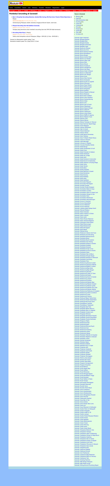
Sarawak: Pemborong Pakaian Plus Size (86, 287)
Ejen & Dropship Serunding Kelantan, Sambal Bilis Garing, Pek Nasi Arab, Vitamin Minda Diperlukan (42, 17)
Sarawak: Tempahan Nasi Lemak (84, 446)
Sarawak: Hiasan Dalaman (82, 131)
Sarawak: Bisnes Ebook (81, 64)
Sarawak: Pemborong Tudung (83, 296)
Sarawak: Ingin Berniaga (82, 141)
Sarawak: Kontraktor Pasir (82, 196)
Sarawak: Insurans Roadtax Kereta (84, 145)
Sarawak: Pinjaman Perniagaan (83, 356)
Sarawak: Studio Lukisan (82, 414)
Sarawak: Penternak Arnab (82, 322)
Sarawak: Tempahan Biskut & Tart (84, 430)
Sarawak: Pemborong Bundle (83, 271)
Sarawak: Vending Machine (82, 460)
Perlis (19, 10)
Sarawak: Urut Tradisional (82, 453)
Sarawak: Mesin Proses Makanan (84, 219)
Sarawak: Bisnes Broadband (83, 53)
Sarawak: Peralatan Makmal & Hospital (86, 335)
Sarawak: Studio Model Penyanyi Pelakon (86, 416)
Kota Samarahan (80, 20)
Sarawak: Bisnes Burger (81, 55)
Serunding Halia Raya (19, 32)
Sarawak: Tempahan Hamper (83, 432)
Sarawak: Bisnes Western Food (83, 117)
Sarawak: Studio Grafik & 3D (83, 412)
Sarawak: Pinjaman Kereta (82, 352)
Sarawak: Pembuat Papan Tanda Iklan (85, 298)
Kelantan (81, 10)
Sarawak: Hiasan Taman (81, 132)
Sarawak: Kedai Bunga (81, 146)
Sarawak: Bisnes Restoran (82, 94)
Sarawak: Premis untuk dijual (83, 358)
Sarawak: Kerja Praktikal (81, 176)
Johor (60, 10)
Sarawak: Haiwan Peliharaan (83, 127)
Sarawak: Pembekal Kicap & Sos (84, 249)
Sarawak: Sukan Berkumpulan (83, 421)
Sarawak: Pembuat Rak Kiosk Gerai (85, 301)
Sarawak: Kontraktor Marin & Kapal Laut (86, 192)
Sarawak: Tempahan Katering (83, 437)
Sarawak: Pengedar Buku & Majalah (85, 310)
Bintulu (78, 16)
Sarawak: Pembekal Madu (82, 252)
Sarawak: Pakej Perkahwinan (83, 226)
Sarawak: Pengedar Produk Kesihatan (85, 319)
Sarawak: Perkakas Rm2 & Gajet (84, 345)
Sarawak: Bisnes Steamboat (82, 106)
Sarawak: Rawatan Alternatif (83, 384)
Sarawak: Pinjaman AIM (81, 347)
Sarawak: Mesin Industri (81, 215)
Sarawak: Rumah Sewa (81, 386)
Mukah (78, 29)
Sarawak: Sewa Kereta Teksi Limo (84, 403)
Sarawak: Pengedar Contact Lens (84, 312)
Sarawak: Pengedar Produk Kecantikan (86, 317)
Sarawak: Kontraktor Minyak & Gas (85, 194)
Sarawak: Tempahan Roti (82, 447)
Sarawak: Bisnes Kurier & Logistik (84, 81)
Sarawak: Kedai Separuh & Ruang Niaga (86, 162)
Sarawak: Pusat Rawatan (82, 377)
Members (48, 7)
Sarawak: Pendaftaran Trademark (84, 305)
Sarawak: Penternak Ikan (82, 328)
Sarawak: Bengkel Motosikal (83, 44)
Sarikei (78, 30)
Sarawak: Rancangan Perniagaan (84, 382)
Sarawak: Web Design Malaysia (83, 461)
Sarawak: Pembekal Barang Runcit (84, 236)
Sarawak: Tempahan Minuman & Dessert (86, 444)
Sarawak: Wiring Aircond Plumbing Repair (86, 465)
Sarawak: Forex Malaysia (82, 125)
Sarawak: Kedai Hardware (82, 153)
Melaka (54, 10)
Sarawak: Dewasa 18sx (81, 118)
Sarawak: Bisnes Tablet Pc (82, 110)
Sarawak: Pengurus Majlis (82, 321)
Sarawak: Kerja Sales (80, 178)
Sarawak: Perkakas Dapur (82, 342)
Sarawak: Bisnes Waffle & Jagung (84, 115)
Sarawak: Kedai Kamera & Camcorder (85, 159)
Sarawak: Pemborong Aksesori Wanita (85, 264)
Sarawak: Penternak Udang (82, 333)
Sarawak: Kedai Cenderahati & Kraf (85, 148)
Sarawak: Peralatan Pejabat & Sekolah (86, 337)
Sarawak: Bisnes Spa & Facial (83, 104)
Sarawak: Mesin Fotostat (82, 212)
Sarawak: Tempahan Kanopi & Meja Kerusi (87, 435)
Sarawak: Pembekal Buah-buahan (84, 240)
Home (11, 7)
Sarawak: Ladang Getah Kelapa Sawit (85, 208)
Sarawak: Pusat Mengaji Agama (83, 373)
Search (24, 7)
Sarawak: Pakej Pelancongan (83, 224)
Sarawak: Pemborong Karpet (83, 275)
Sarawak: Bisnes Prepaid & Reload (84, 92)
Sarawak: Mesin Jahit (81, 217)
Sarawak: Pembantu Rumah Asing (84, 234)
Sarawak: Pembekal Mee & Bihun (84, 254)
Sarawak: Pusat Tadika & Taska (83, 379)
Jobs (29, 7)
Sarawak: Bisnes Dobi (81, 62)
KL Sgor (12, 10)
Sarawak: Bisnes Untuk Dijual (83, 113)
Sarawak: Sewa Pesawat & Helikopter (85, 407)
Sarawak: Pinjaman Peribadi (83, 354)
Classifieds (17, 7)
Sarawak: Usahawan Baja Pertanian (85, 454)
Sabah (95, 10)
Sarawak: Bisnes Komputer (82, 80)
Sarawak (88, 10)
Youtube (41, 7)
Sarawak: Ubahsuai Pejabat (82, 449)
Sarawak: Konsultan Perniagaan (84, 183)
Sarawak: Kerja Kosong (81, 175)
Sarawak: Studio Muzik (81, 417)
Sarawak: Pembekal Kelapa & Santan (85, 243)
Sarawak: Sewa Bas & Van (82, 400)
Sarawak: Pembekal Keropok (83, 247)
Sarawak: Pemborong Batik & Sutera (85, 266)
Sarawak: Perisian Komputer (83, 340)
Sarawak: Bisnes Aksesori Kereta (84, 51)
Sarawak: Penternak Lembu (82, 331)
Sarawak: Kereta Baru (81, 168)
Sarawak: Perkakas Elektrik (82, 344)
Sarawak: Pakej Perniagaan (82, 227)
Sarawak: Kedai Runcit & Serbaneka (85, 161)
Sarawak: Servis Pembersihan (83, 393)
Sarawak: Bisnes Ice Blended (83, 73)
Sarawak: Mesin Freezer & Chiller (84, 213)
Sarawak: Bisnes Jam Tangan (83, 74)
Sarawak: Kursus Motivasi (82, 206)
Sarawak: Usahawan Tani (82, 458)
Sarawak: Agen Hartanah (82, 37)
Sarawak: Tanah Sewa (81, 426)
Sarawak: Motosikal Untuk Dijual (84, 222)
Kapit (77, 18)
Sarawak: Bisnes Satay (81, 101)
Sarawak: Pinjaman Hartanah (83, 349)
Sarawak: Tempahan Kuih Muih (83, 442)
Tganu (74, 10)
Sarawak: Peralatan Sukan (82, 338)
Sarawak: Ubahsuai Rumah (82, 451)
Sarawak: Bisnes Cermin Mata (83, 57)
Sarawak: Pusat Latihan (81, 370)
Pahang (67, 10)
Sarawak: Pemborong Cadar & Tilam (85, 273)
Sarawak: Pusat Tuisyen (81, 381)
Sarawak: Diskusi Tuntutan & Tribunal (85, 122)
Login (62, 7)
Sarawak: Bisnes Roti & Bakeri (83, 95)
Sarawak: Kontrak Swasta (82, 185)
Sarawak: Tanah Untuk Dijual (83, 428)
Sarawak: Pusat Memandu (82, 372)
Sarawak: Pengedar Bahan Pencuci (84, 308)
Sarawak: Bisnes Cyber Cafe (82, 60)
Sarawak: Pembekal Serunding (83, 259)
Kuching (78, 22)
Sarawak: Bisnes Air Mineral (82, 48)
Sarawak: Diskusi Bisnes (81, 120)
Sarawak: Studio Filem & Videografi (85, 409)
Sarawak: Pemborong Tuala (82, 294)
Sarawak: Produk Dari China (82, 359)
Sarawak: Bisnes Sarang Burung (84, 99)
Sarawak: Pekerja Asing (81, 231)
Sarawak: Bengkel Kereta (82, 43)
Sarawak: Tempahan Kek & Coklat (84, 439)
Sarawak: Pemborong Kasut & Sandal (85, 277)
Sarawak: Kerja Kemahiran (82, 173)
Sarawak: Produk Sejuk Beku (83, 361)
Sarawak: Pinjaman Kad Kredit (83, 351)
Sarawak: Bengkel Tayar (81, 46)
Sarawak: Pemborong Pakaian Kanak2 (85, 284)
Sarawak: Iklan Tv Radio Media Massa (85, 138)
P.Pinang (33, 10)
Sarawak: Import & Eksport (82, 139)
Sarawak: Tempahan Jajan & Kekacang (86, 433)
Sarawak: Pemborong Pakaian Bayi (84, 282)
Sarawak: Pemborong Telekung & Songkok (87, 291)
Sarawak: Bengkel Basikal (82, 39)
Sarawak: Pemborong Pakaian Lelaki (85, 285)
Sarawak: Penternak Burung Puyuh (84, 326)
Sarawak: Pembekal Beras (82, 238)
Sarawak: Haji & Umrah (81, 129)
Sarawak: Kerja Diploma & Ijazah (84, 171)
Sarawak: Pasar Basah (81, 229)
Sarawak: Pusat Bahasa (81, 366)
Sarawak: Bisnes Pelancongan (83, 87)
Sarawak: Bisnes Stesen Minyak (84, 108)
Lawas (78, 23)
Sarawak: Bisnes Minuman (82, 83)
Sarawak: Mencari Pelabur (82, 210)
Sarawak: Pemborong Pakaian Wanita (85, 289)
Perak (39, 10)
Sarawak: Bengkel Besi (81, 41)
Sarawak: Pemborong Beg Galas (84, 268)
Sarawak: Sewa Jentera (81, 402)
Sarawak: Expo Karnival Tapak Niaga (85, 124)
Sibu (77, 32)
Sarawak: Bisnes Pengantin (82, 88)
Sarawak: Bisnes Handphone (83, 67)
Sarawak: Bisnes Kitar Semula (83, 78)
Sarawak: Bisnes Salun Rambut (83, 97)
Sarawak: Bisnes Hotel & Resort (84, 71)
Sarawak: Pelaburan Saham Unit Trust (85, 233)
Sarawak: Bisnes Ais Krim (82, 50)
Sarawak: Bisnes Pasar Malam (83, 85)
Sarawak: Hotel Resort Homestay (84, 134)
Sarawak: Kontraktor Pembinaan (84, 197)
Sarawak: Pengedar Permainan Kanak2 (86, 315)
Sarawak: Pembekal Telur (82, 261)
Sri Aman (78, 34)
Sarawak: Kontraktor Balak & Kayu (84, 189)
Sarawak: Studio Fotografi (82, 410)
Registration (56, 7)
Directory (34, 7)
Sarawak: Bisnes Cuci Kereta (83, 58)
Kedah (26, 10)
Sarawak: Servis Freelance (82, 389)
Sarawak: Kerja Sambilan (82, 180)
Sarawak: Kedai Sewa (81, 164)
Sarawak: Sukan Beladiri (81, 419)
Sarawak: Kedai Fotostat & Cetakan (85, 152)
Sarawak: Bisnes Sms (81, 102)
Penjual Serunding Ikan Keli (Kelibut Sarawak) (26, 25)
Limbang (78, 25)
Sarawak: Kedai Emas (81, 150)
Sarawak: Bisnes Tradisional (83, 111)
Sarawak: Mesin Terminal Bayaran (84, 220)
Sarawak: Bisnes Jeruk (81, 76)
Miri (77, 27)
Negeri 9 (46, 10)
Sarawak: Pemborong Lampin (83, 278)
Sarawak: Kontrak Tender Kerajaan (84, 187)
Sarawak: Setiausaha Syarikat (83, 398)
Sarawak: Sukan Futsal (81, 423)
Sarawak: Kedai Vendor (81, 166)
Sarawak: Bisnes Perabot (82, 90)
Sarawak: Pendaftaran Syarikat (83, 303)
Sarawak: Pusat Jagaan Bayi (82, 368)
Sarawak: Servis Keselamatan (83, 391)
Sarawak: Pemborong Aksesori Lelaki (85, 263)
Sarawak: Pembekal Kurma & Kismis (85, 250)
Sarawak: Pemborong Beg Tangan (84, 270)
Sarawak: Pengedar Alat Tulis (83, 307)
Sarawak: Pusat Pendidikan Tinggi (84, 375)
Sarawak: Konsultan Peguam (83, 182)
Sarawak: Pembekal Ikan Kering (84, 241)
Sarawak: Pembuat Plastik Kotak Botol (86, 300)
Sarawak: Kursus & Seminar (83, 201)
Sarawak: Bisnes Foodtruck (82, 66)
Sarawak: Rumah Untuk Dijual (83, 388)
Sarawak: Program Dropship (83, 365)
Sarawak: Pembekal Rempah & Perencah (86, 257)
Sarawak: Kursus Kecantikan (83, 203)
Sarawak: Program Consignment (84, 363)
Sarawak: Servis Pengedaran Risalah (85, 395)
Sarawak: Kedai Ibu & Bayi (82, 155)
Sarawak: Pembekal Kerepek (83, 245)
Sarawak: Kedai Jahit (80, 157)
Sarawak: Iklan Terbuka (81, 136)
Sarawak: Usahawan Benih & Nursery (85, 456)
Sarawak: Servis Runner (81, 396)
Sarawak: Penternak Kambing (83, 329)
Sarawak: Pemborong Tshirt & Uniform (86, 293)
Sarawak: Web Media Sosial (82, 463)
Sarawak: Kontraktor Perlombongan (85, 199)
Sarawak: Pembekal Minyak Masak (84, 256)
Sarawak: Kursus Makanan (82, 205)
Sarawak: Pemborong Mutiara (83, 280)
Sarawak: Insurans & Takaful (83, 143)
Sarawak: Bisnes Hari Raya (82, 69)
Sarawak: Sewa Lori (80, 405)
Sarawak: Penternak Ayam (82, 324)
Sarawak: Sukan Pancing (82, 425)
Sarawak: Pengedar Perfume (83, 314)
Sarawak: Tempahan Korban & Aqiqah (85, 440)
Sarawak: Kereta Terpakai (82, 169)
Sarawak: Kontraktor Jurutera (83, 190)
